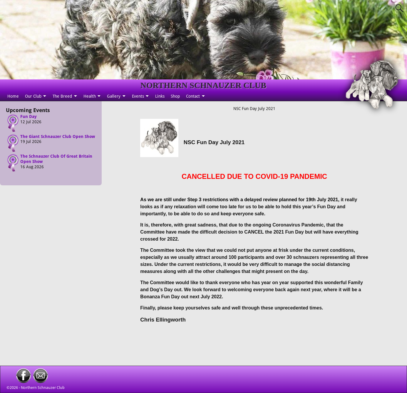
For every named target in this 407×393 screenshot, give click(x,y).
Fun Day (28, 116)
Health (89, 96)
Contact (193, 96)
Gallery (113, 96)
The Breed (62, 96)
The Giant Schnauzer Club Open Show (57, 136)
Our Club (33, 96)
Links (160, 96)
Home (13, 96)
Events (138, 96)
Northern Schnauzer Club (43, 387)
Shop (175, 96)
